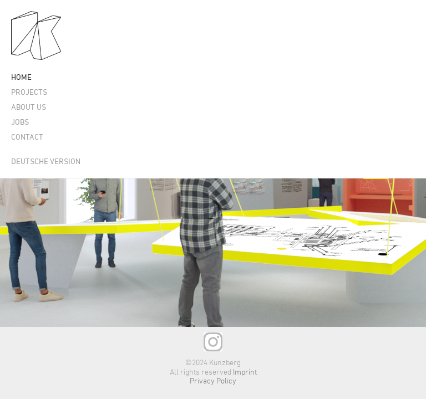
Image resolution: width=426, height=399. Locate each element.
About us (28, 107)
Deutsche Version (45, 162)
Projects (29, 93)
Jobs (20, 122)
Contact (27, 137)
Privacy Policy (213, 381)
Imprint (245, 372)
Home (21, 78)
